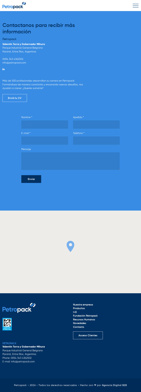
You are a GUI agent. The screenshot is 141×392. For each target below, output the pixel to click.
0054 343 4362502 (12, 59)
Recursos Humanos (84, 319)
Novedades (79, 323)
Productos (79, 308)
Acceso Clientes (88, 335)
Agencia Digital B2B (114, 385)
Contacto (78, 326)
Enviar (31, 179)
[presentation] (46, 192)
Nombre (26, 117)
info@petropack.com (14, 62)
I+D (75, 312)
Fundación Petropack (85, 315)
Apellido (78, 117)
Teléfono (78, 133)
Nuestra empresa (83, 304)
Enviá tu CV (14, 98)
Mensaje (26, 149)
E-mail (25, 133)
